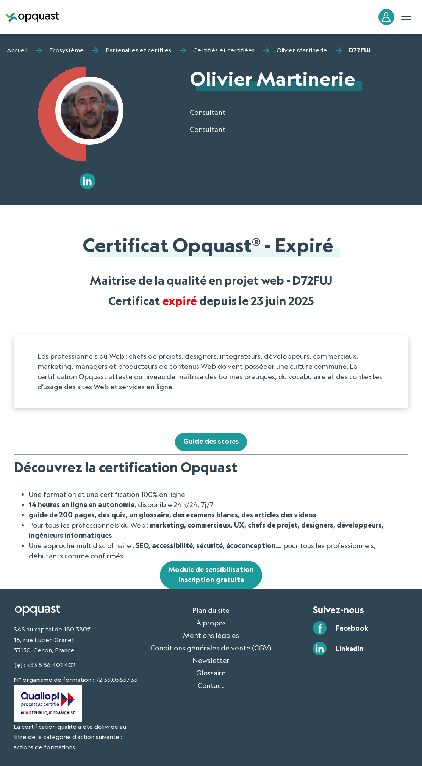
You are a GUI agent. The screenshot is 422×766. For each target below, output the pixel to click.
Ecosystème (66, 50)
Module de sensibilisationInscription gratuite (211, 574)
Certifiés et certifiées (224, 50)
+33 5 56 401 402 (51, 665)
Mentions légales (211, 635)
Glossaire (211, 672)
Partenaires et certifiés (138, 50)
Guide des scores (211, 441)
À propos (211, 622)
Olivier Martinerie (302, 50)
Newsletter (211, 660)
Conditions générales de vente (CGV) (211, 647)
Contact (211, 685)
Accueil (17, 50)
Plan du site (211, 610)
